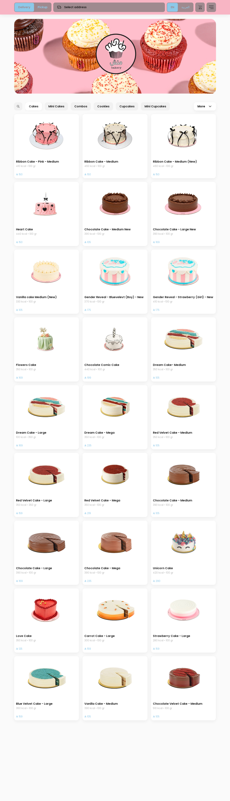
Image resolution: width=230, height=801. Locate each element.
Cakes (33, 106)
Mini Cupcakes (155, 106)
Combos (80, 106)
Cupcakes (127, 106)
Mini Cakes (56, 106)
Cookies (103, 106)
